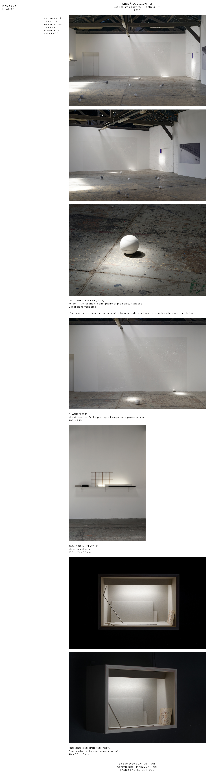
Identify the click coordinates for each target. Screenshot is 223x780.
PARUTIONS (53, 24)
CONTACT (51, 33)
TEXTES (49, 27)
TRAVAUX (51, 21)
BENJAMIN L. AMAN (10, 8)
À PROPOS (52, 30)
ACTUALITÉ (52, 18)
